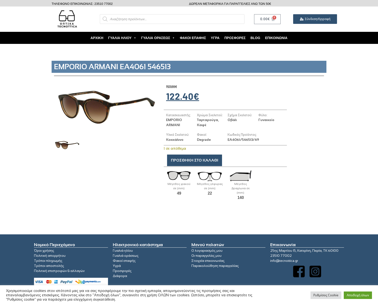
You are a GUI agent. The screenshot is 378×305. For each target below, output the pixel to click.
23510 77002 (281, 256)
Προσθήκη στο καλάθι (194, 160)
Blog (255, 38)
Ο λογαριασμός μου (207, 250)
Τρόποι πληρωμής (48, 261)
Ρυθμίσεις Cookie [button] (325, 295)
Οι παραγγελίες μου (206, 256)
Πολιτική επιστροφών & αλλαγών (59, 271)
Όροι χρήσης (44, 250)
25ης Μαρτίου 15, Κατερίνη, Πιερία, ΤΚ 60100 (304, 250)
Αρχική (97, 38)
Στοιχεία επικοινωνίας (208, 261)
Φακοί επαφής (124, 261)
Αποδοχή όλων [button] (358, 295)
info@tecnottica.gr (284, 261)
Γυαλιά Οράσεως (158, 38)
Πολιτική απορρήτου (50, 256)
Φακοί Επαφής (193, 38)
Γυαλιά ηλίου (123, 250)
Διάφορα (120, 276)
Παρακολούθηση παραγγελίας (215, 266)
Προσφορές (235, 38)
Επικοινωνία (276, 38)
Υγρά (215, 38)
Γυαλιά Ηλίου (122, 38)
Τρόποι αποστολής (49, 266)
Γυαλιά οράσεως (126, 256)
